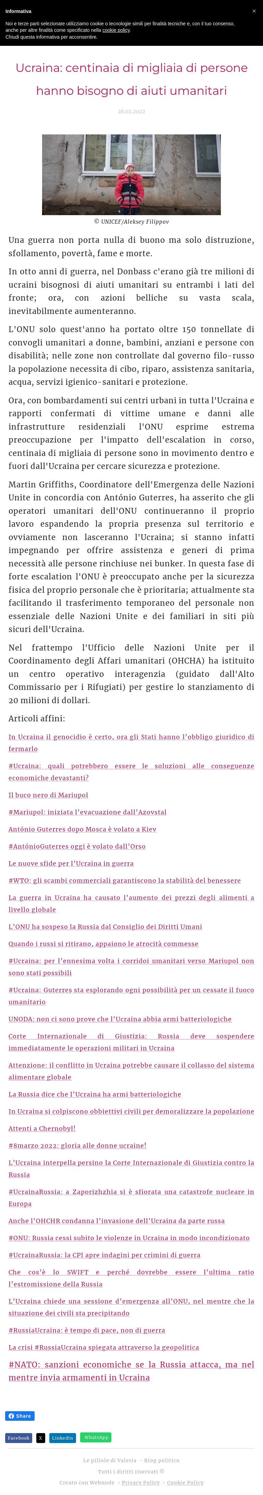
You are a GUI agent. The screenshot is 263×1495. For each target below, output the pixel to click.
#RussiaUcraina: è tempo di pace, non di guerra (87, 1330)
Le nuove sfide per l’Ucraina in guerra (71, 863)
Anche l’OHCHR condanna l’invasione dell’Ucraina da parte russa (117, 1220)
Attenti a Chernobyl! (42, 1128)
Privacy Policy (141, 1483)
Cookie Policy (185, 1483)
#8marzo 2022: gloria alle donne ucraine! (78, 1145)
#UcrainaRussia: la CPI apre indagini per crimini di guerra (105, 1255)
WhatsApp (97, 1437)
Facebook (18, 1438)
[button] (254, 10)
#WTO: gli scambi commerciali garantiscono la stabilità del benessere (125, 880)
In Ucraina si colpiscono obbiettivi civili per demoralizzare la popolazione (131, 1111)
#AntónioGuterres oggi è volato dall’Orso (77, 846)
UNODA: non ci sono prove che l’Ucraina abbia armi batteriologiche (120, 1019)
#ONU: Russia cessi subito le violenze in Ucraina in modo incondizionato (129, 1238)
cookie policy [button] (115, 30)
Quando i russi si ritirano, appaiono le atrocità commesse (104, 943)
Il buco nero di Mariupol (48, 795)
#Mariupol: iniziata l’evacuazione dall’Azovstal (88, 812)
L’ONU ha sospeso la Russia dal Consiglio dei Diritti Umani (105, 926)
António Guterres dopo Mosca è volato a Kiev (82, 829)
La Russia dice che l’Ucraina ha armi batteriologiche (95, 1094)
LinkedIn (62, 1438)
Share (20, 1416)
